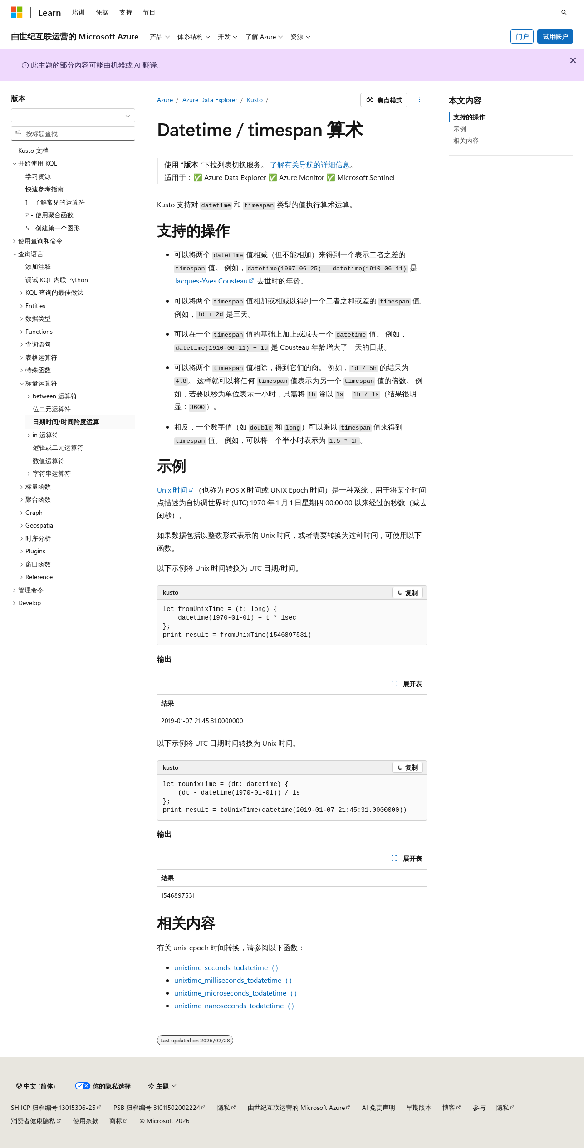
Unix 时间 (172, 489)
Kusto (255, 99)
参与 (479, 1107)
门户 (522, 36)
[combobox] (73, 115)
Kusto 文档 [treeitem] (33, 150)
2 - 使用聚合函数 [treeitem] (49, 214)
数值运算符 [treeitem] (48, 460)
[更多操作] (419, 100)
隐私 (223, 1107)
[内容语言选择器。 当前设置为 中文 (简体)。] (36, 1086)
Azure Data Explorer (209, 99)
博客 (448, 1107)
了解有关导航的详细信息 (310, 164)
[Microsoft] (17, 12)
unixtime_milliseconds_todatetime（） (235, 980)
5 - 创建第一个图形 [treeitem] (52, 228)
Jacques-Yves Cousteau (211, 280)
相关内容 (466, 140)
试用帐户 (555, 36)
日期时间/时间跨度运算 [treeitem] (66, 421)
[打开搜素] (564, 12)
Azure (165, 99)
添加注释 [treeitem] (38, 266)
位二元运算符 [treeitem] (52, 409)
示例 (459, 128)
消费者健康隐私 (33, 1120)
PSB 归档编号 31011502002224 (156, 1107)
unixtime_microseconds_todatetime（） (237, 992)
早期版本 (419, 1107)
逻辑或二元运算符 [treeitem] (58, 447)
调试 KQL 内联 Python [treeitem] (56, 279)
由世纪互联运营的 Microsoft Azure (296, 1107)
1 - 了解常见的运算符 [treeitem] (55, 202)
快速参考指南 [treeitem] (44, 189)
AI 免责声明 (378, 1107)
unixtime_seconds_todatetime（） (228, 967)
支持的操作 (469, 116)
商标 (115, 1120)
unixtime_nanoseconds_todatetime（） (236, 1005)
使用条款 (85, 1120)
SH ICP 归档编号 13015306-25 (53, 1107)
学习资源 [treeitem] (38, 176)
